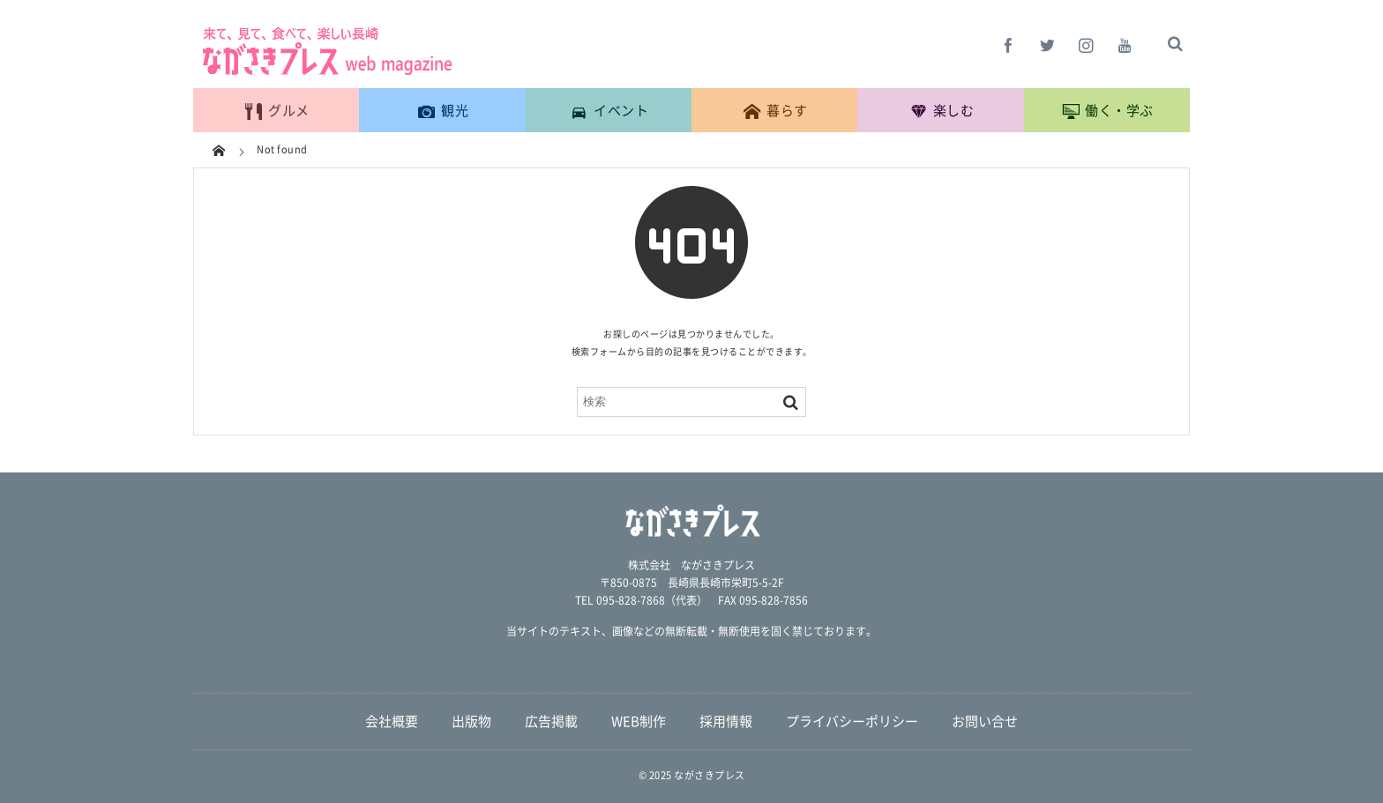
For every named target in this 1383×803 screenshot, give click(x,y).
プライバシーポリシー (852, 721)
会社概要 (391, 721)
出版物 (471, 721)
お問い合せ (985, 721)
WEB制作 (638, 721)
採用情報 (725, 721)
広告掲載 (551, 721)
